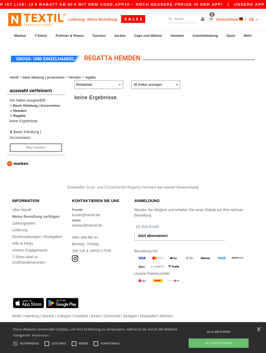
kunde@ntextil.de (86, 212)
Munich (48, 313)
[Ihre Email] (161, 223)
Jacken (120, 36)
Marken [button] (21, 160)
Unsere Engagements (29, 247)
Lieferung (76, 19)
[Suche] (182, 19)
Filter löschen (35, 144)
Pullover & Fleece (70, 36)
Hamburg (31, 313)
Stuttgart (130, 313)
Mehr (248, 36)
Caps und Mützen (148, 36)
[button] (203, 19)
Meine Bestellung (102, 19)
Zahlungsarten (24, 220)
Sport (231, 36)
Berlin (17, 313)
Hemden (177, 36)
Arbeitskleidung (205, 36)
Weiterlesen (40, 335)
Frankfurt (81, 313)
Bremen (166, 313)
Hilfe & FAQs (22, 241)
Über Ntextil (21, 207)
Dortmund (112, 313)
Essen (96, 313)
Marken (20, 36)
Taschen (99, 36)
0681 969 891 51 (85, 234)
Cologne (64, 313)
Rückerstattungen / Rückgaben (37, 234)
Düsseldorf (148, 313)
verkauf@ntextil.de (87, 222)
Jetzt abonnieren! (153, 233)
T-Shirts (41, 36)
